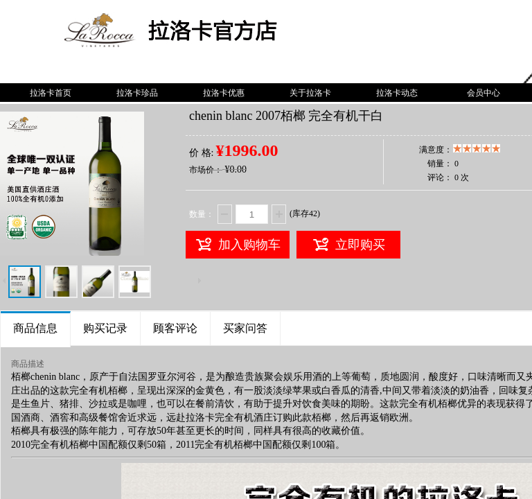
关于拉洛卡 (310, 93)
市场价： (205, 170)
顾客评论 (175, 328)
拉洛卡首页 (50, 93)
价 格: (201, 153)
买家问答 (245, 328)
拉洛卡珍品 (137, 93)
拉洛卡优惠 (224, 93)
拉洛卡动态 (397, 93)
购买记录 (105, 328)
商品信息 (35, 328)
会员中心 (483, 93)
